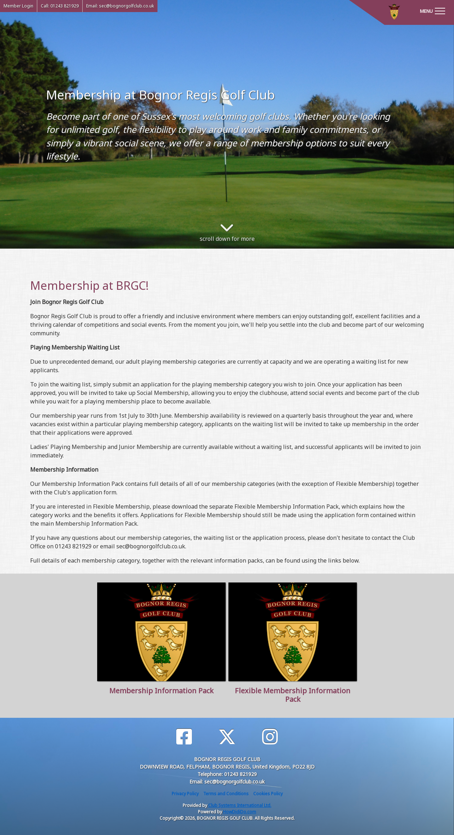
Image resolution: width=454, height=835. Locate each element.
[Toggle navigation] (432, 10)
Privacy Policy (185, 794)
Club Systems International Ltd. (239, 805)
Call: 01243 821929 (60, 6)
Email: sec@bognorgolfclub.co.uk (120, 6)
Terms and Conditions (226, 794)
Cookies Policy (268, 794)
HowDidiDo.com (239, 812)
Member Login (18, 6)
